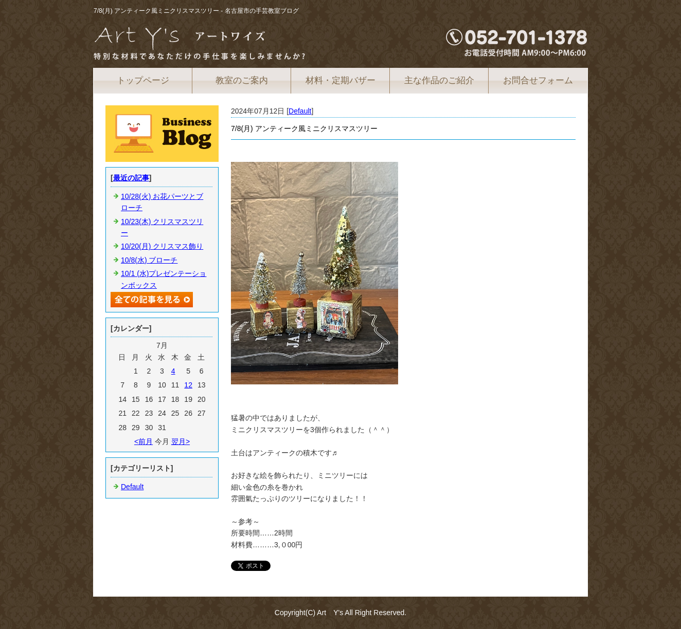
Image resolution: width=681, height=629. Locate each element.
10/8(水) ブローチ (149, 260)
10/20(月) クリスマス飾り (162, 246)
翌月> (180, 441)
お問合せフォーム (538, 80)
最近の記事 (131, 178)
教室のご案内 (242, 80)
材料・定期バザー (340, 80)
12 (188, 385)
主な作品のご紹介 (439, 80)
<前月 (143, 441)
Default (300, 111)
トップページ (143, 80)
